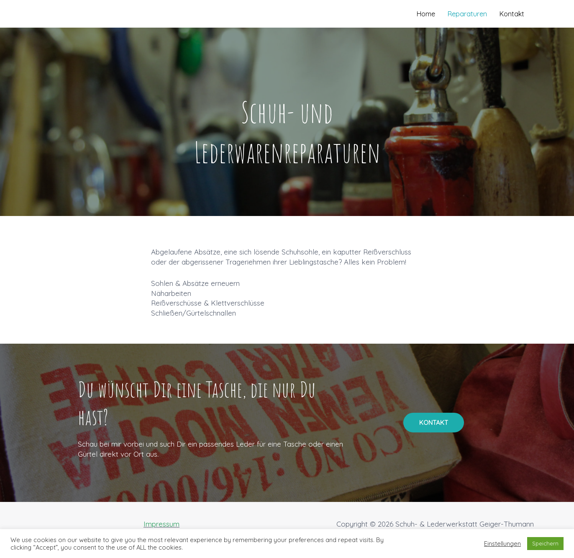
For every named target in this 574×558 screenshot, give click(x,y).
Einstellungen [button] (502, 544)
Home (426, 14)
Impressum (161, 523)
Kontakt (512, 14)
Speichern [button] (545, 543)
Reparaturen (467, 14)
